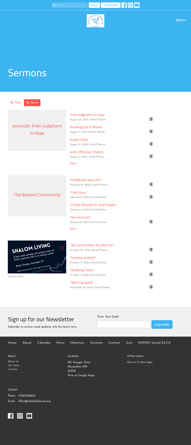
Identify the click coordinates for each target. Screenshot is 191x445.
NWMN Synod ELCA (154, 343)
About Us (13, 361)
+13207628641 (111, 5)
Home (12, 343)
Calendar (44, 343)
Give (129, 343)
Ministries (77, 343)
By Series (32, 102)
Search (94, 5)
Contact (114, 343)
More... (74, 163)
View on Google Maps (81, 375)
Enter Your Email (107, 316)
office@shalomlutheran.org (34, 401)
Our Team (13, 365)
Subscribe (162, 324)
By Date (15, 102)
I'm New (13, 369)
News (60, 343)
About (27, 343)
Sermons (96, 343)
